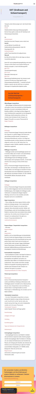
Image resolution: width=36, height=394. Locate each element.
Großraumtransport (9, 51)
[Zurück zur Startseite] (18, 4)
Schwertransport (8, 39)
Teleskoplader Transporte (10, 307)
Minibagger (7, 130)
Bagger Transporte (9, 121)
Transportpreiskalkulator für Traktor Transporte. (16, 270)
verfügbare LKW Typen (10, 315)
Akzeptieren (18, 382)
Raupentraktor (8, 233)
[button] (34, 4)
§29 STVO (7, 76)
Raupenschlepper (9, 229)
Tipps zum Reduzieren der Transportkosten (15, 326)
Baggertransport (8, 350)
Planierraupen (8, 278)
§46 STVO (7, 68)
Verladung (7, 319)
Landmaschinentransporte (11, 220)
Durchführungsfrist (9, 322)
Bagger (6, 163)
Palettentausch (8, 329)
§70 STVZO (7, 72)
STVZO (6, 28)
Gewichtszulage (8, 312)
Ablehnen (18, 385)
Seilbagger (7, 185)
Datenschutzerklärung (11, 378)
